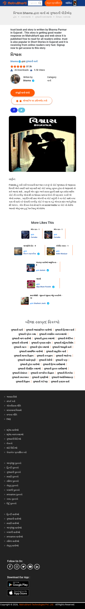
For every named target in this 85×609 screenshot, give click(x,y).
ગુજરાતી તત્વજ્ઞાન (45, 355)
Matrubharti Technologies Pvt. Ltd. (36, 604)
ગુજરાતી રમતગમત (20, 377)
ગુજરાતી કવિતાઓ (20, 342)
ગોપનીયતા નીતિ (14, 405)
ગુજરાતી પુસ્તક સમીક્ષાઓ (55, 368)
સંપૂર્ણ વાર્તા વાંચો (22, 92)
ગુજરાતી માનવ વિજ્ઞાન (23, 355)
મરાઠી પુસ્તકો (13, 476)
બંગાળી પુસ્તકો (13, 490)
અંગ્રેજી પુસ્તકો (14, 463)
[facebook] (10, 566)
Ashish (44, 270)
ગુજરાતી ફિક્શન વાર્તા (64, 330)
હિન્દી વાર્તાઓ (13, 514)
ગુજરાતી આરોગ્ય (63, 355)
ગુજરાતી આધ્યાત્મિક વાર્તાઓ (39, 330)
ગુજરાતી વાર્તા (31, 61)
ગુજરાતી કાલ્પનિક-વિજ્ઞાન (42, 373)
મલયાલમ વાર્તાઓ (15, 536)
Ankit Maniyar (61, 254)
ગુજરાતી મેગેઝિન (65, 338)
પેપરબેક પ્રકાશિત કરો (17, 452)
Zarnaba (34, 237)
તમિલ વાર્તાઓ (13, 541)
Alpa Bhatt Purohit (45, 287)
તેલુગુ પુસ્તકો (12, 485)
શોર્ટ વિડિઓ (12, 448)
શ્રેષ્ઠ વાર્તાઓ (13, 430)
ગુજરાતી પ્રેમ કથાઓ (39, 347)
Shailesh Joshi (41, 303)
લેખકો (10, 443)
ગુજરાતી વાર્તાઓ (14, 518)
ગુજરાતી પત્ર (61, 360)
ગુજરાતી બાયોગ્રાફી (27, 360)
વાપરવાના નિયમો (14, 410)
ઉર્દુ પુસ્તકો (12, 503)
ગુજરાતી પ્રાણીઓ (40, 377)
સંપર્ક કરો (11, 401)
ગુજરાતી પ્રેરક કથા (27, 334)
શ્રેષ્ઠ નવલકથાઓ (15, 434)
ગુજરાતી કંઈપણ (40, 381)
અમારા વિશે (12, 396)
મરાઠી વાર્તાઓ (13, 523)
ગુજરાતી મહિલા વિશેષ (63, 342)
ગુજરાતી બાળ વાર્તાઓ (21, 338)
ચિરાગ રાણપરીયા (31, 254)
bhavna (15, 61)
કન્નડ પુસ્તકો (12, 499)
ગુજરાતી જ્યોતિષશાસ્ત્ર (62, 377)
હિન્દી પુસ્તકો (13, 467)
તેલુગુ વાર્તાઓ (13, 545)
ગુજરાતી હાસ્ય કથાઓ (44, 338)
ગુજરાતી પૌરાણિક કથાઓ (29, 368)
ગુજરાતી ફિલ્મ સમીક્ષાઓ (54, 364)
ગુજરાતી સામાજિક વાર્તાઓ (31, 351)
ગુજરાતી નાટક (20, 347)
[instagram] (16, 566)
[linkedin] (37, 566)
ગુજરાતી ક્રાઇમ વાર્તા (60, 381)
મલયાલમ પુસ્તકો (14, 494)
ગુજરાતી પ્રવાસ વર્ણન (41, 342)
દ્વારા (32, 235)
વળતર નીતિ (12, 414)
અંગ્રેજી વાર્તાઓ (14, 527)
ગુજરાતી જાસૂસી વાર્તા (61, 347)
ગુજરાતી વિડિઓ (14, 439)
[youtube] (30, 566)
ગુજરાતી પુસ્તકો (14, 472)
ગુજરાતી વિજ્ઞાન (23, 381)
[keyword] (35, 3)
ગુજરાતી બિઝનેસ (65, 373)
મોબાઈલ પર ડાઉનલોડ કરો (31, 100)
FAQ (9, 419)
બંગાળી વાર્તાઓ (13, 532)
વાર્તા (49, 80)
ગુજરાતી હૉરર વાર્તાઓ (30, 364)
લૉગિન (69, 3)
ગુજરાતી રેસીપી (45, 360)
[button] (39, 3)
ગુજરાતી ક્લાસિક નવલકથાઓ (53, 334)
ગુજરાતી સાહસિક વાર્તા (56, 351)
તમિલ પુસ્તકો (13, 481)
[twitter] (23, 566)
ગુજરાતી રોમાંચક (19, 373)
